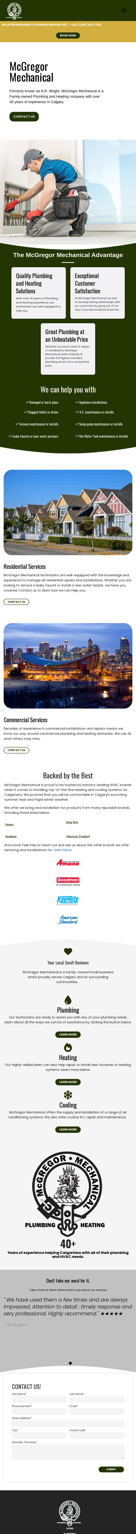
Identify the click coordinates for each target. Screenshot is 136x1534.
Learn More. (63, 850)
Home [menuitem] (69, 1528)
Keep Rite (72, 822)
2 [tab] (70, 1363)
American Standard (78, 836)
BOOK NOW (68, 35)
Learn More (68, 1034)
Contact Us (24, 116)
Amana (9, 824)
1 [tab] (65, 1363)
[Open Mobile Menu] (125, 11)
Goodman (11, 836)
